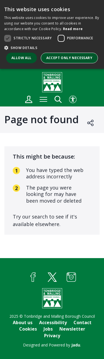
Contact (82, 322)
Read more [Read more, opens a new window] (73, 28)
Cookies (28, 329)
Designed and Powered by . (52, 345)
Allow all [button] (21, 57)
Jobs (48, 329)
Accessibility (53, 322)
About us (22, 322)
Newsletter (72, 329)
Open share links (90, 123)
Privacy (52, 336)
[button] (52, 47)
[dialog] (52, 34)
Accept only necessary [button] (69, 57)
